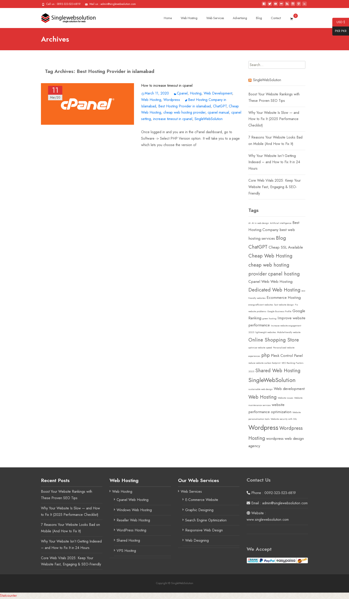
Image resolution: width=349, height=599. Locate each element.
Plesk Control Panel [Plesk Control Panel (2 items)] (287, 355)
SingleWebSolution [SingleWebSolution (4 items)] (272, 380)
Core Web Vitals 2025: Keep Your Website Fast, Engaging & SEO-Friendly (274, 187)
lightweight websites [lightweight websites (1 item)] (265, 332)
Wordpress (171, 99)
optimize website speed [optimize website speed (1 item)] (260, 347)
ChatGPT (220, 106)
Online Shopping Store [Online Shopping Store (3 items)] (273, 339)
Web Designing (197, 540)
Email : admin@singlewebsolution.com (277, 503)
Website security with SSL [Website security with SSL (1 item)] (284, 419)
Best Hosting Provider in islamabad (184, 106)
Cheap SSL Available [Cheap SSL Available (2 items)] (286, 247)
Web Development (218, 93)
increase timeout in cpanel (172, 118)
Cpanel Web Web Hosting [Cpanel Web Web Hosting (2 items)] (270, 281)
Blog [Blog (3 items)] (281, 237)
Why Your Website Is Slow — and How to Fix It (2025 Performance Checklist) (273, 119)
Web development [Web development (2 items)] (289, 389)
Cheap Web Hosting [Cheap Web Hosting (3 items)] (270, 255)
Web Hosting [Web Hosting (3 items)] (262, 396)
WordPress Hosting (131, 530)
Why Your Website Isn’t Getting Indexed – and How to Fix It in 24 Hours (274, 162)
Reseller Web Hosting (133, 520)
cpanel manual (218, 112)
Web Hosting (189, 18)
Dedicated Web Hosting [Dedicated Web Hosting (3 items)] (274, 289)
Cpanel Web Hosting (132, 499)
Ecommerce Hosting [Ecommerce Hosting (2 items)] (284, 297)
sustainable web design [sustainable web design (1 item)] (260, 389)
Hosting (195, 93)
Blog (259, 18)
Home (168, 18)
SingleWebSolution (209, 118)
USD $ (338, 22)
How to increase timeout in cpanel (167, 85)
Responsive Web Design (204, 530)
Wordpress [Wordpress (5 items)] (263, 427)
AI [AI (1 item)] (249, 223)
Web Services (215, 18)
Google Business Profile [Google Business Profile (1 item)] (279, 311)
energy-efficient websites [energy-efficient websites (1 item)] (260, 304)
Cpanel (182, 93)
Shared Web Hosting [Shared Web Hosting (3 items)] (277, 370)
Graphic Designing (199, 510)
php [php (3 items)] (265, 355)
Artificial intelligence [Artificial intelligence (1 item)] (280, 223)
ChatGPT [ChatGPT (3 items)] (258, 246)
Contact (276, 18)
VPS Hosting (126, 550)
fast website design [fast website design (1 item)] (284, 304)
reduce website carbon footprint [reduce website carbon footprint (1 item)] (264, 363)
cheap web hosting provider (184, 112)
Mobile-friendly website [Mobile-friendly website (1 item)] (288, 332)
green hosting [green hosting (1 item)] (269, 318)
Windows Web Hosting (134, 510)
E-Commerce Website (201, 499)
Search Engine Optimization (206, 520)
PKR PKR (339, 31)
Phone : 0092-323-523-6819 (271, 492)
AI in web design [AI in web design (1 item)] (260, 223)
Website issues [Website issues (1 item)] (285, 398)
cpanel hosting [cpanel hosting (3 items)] (284, 273)
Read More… (151, 153)
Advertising (240, 18)
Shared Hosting (128, 540)
